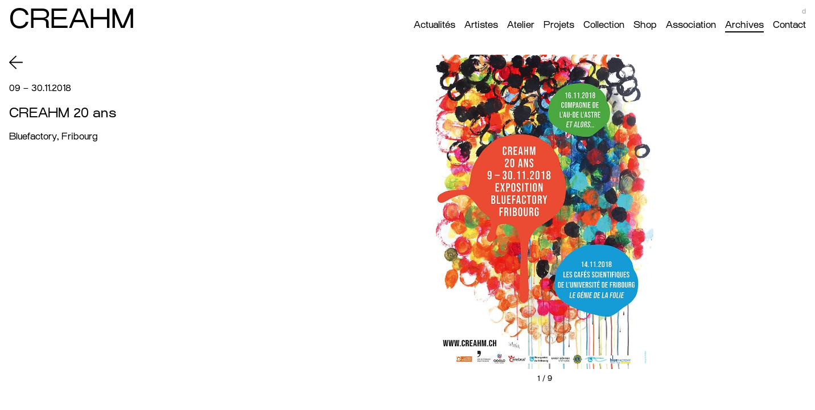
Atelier (520, 24)
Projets (559, 24)
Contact (789, 24)
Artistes (481, 24)
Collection (603, 24)
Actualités (434, 24)
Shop (645, 24)
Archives (744, 24)
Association (691, 24)
